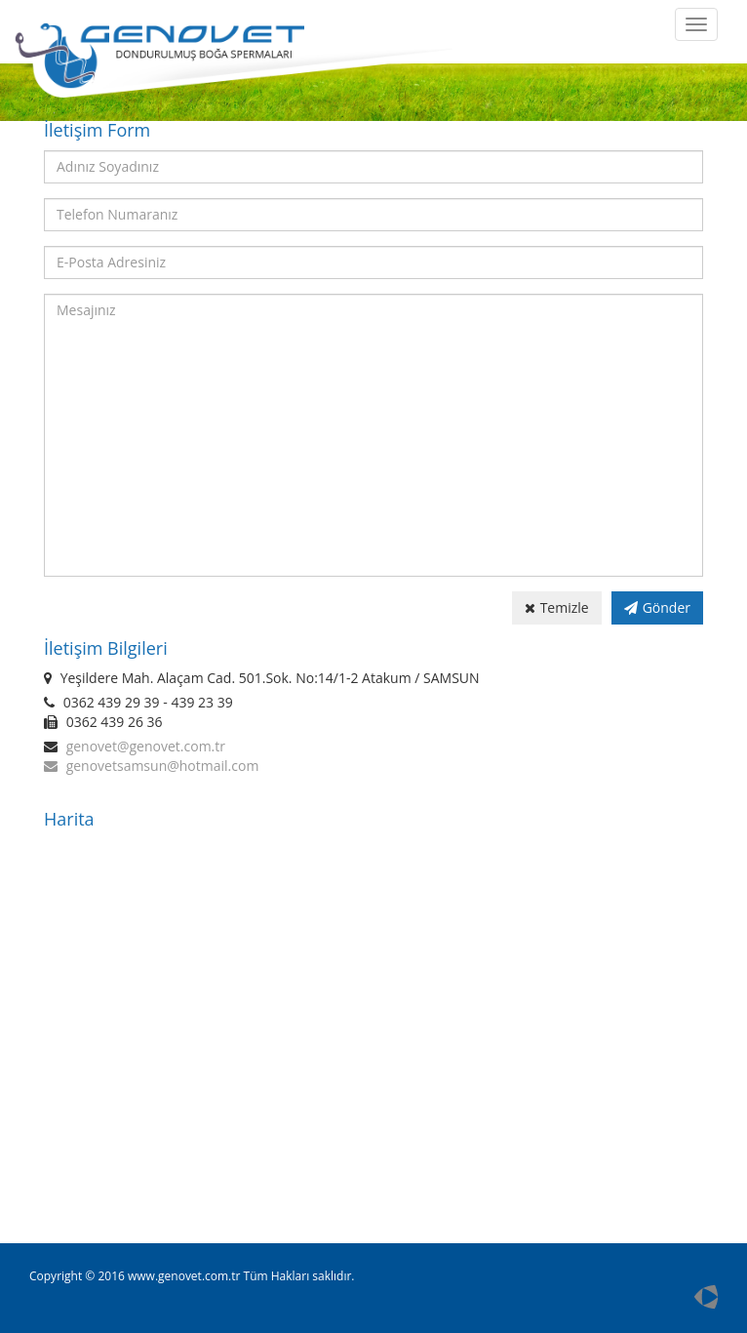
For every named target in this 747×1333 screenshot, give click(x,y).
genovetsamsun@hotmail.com (162, 765)
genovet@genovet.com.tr (145, 746)
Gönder (657, 607)
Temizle (557, 607)
